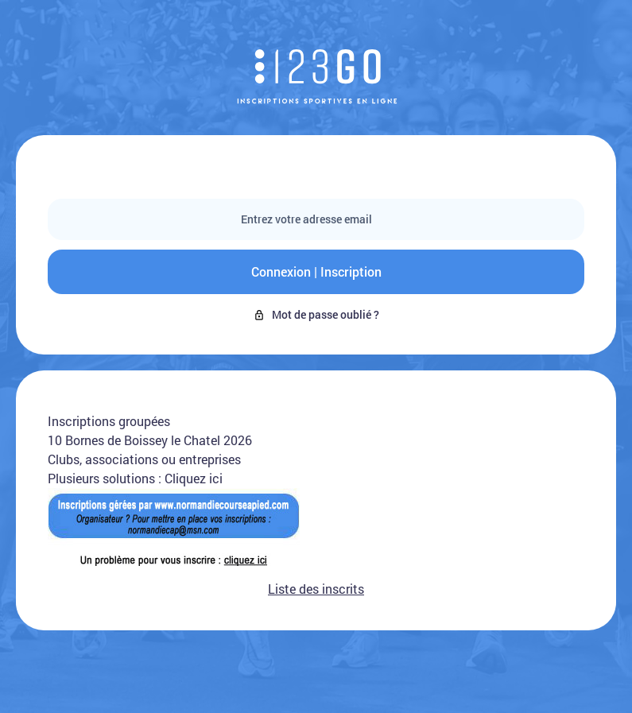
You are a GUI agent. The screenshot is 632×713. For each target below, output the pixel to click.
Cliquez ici (194, 478)
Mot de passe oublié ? (316, 314)
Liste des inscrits (316, 588)
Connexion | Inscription (316, 271)
